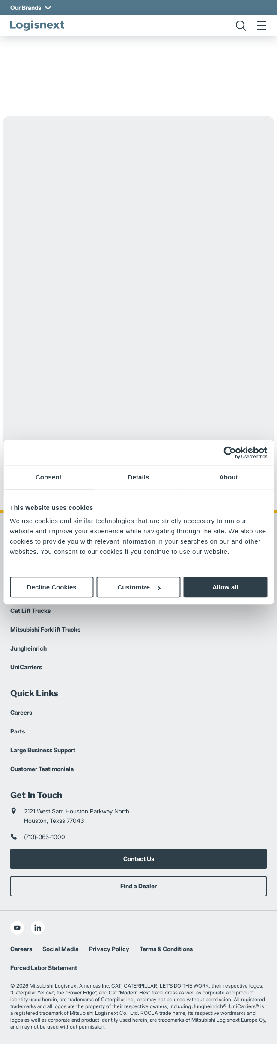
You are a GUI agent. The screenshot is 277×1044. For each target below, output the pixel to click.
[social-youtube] (17, 928)
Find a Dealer (138, 886)
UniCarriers (26, 667)
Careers (21, 712)
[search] (241, 26)
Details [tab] (138, 477)
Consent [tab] (49, 477)
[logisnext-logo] (37, 26)
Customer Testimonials (42, 768)
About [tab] (228, 477)
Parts (17, 731)
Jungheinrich (28, 648)
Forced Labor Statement (43, 967)
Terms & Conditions (166, 948)
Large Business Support (42, 750)
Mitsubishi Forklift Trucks (45, 629)
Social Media (60, 948)
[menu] (261, 26)
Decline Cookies (52, 587)
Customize (138, 587)
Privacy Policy (109, 948)
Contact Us (138, 858)
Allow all (225, 587)
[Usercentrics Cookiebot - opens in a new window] (229, 452)
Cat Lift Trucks (30, 610)
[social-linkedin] (38, 928)
